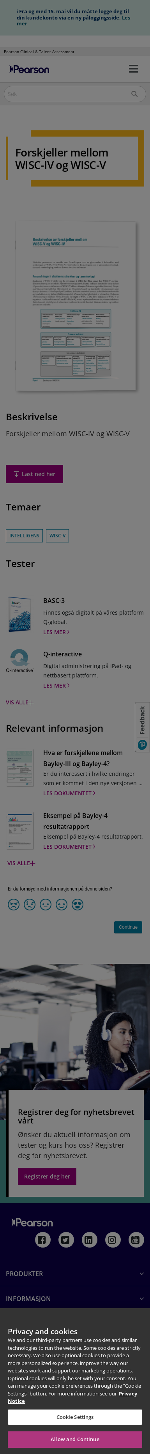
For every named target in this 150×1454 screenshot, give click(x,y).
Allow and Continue (75, 1439)
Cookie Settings (75, 1416)
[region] (75, 1381)
